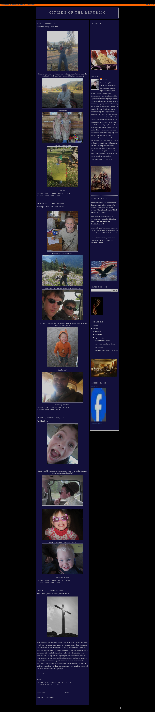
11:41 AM (68, 682)
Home (67, 693)
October (97, 334)
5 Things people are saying (48, 195)
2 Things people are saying (48, 582)
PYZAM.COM (150, 5)
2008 (94, 328)
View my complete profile (101, 159)
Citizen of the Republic (77, 12)
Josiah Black (94, 386)
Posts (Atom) (50, 697)
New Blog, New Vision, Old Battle (53, 593)
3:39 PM (67, 580)
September (98, 338)
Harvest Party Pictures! (47, 26)
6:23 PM (67, 408)
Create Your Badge (96, 423)
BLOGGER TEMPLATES (8, 5)
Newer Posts (41, 693)
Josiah (105, 79)
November (98, 331)
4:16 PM (67, 193)
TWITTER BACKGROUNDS (26, 5)
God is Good (42, 421)
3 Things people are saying (48, 410)
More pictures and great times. (51, 206)
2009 (94, 325)
